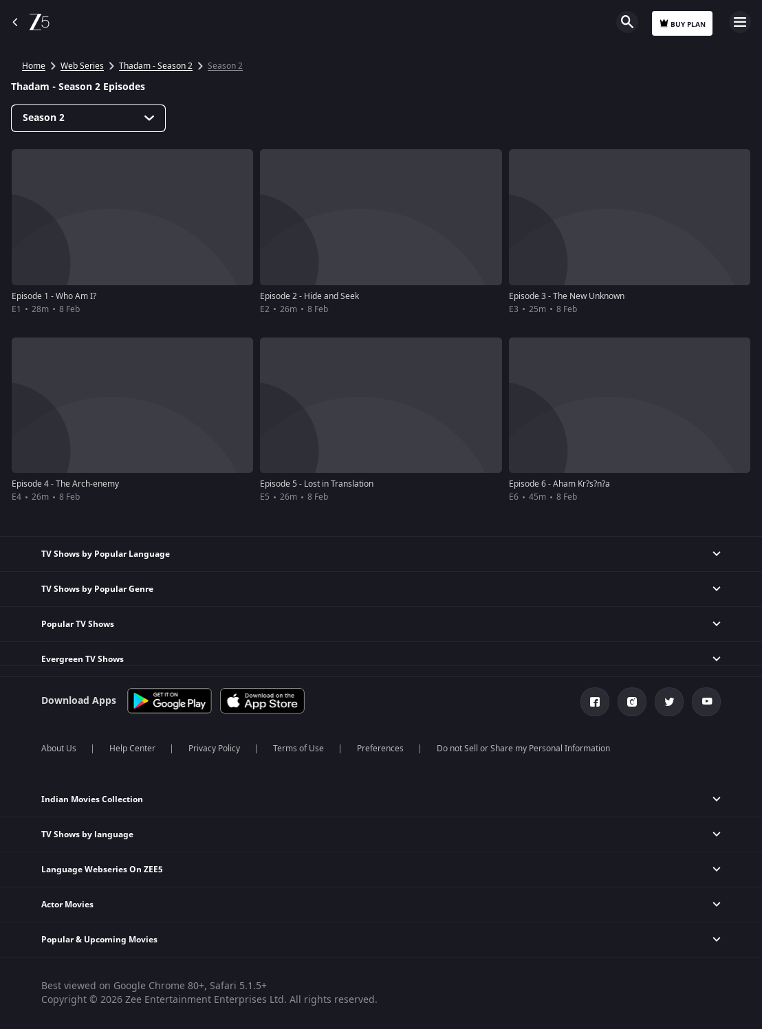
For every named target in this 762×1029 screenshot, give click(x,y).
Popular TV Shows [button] (77, 624)
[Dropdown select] (88, 118)
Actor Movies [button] (67, 904)
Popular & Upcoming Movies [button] (99, 939)
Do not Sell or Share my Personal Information (523, 748)
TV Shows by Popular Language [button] (105, 554)
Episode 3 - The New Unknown (566, 296)
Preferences (380, 748)
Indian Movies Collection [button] (92, 799)
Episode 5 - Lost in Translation (316, 484)
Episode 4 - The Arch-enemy (65, 484)
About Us (58, 748)
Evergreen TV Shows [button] (82, 659)
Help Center (132, 748)
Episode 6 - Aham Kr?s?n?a (559, 484)
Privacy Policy (214, 748)
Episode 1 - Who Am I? (54, 296)
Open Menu (740, 22)
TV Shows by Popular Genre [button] (97, 589)
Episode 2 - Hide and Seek (309, 296)
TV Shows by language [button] (87, 834)
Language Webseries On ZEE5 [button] (102, 869)
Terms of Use (298, 748)
